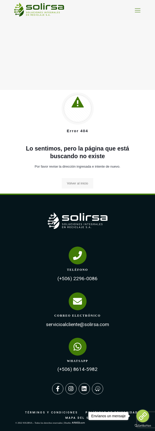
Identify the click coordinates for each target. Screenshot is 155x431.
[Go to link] (142, 416)
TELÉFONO (77, 270)
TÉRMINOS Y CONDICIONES (51, 412)
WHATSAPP (77, 361)
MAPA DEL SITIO (81, 418)
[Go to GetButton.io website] (143, 425)
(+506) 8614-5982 (77, 369)
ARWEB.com (78, 423)
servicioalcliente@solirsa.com (77, 324)
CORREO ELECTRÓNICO (77, 315)
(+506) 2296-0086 (77, 278)
